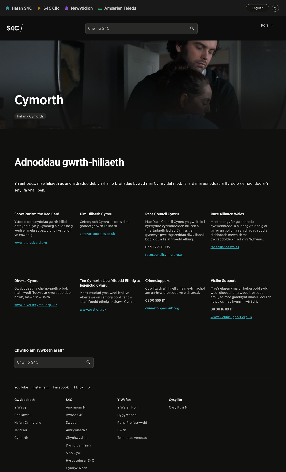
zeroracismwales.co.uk (97, 234)
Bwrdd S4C (75, 415)
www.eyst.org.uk (93, 309)
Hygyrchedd (127, 415)
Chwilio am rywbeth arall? (39, 350)
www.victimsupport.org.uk (231, 317)
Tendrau (20, 430)
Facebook (61, 387)
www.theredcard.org (30, 243)
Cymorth (21, 438)
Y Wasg (20, 407)
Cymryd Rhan (76, 468)
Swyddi (71, 423)
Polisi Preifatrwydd (132, 423)
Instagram (41, 387)
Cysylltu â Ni (178, 407)
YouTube (21, 387)
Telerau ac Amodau (132, 438)
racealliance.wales (225, 247)
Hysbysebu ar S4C (80, 461)
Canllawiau (22, 415)
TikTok (78, 387)
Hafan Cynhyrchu (27, 423)
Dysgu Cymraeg (78, 445)
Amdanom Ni (76, 407)
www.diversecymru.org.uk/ (35, 305)
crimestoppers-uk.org (162, 308)
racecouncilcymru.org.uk (164, 255)
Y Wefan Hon (127, 407)
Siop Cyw (73, 453)
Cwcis (121, 430)
